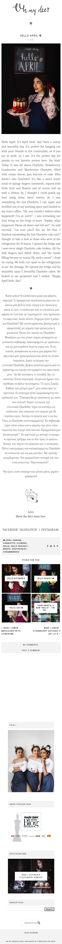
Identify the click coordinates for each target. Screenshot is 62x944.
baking (17, 540)
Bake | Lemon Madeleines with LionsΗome (11, 631)
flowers (22, 543)
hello (6, 546)
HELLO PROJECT (19, 546)
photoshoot (19, 549)
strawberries (11, 552)
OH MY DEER (11, 941)
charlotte (9, 543)
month (7, 549)
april (9, 540)
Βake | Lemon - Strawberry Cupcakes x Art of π (47, 631)
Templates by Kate (46, 941)
